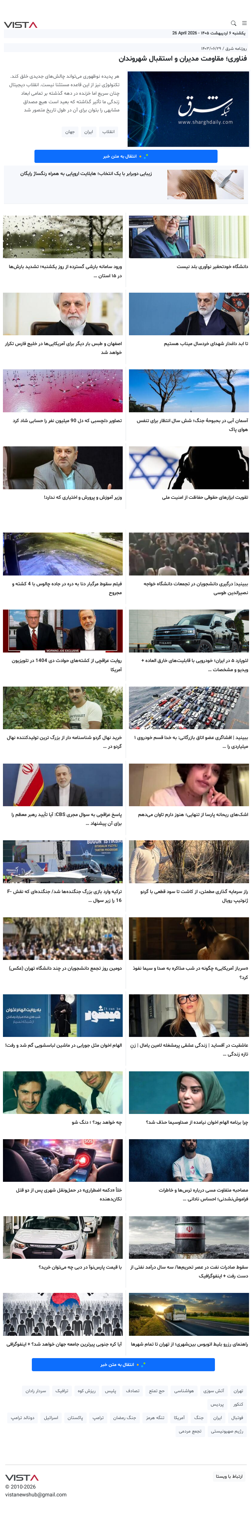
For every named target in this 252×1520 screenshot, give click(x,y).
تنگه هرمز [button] (155, 1418)
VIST (20, 23)
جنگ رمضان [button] (124, 1418)
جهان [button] (70, 132)
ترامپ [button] (98, 1418)
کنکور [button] (238, 1404)
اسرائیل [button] (51, 1418)
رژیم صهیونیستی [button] (227, 1431)
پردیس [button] (217, 1404)
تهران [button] (238, 1391)
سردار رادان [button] (36, 1391)
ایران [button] (88, 132)
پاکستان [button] (75, 1418)
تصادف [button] (132, 1391)
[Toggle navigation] (244, 23)
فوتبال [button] (237, 1418)
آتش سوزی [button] (213, 1391)
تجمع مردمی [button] (190, 1431)
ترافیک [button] (61, 1391)
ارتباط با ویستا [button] (229, 1476)
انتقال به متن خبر (126, 156)
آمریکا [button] (179, 1418)
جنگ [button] (199, 1418)
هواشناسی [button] (184, 1391)
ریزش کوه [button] (86, 1391)
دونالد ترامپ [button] (22, 1418)
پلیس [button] (110, 1391)
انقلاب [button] (108, 132)
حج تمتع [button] (157, 1391)
